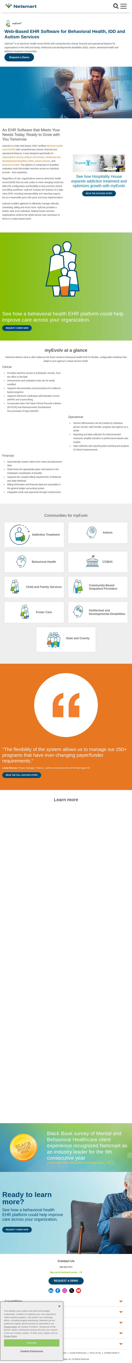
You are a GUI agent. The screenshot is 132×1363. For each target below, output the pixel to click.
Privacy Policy (10, 1327)
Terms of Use (95, 1353)
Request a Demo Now (17, 328)
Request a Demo (19, 57)
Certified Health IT (112, 1353)
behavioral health (10, 165)
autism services (42, 161)
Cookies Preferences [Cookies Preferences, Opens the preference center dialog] (31, 1351)
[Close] (59, 1306)
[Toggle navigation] (124, 6)
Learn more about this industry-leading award (76, 1162)
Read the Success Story (99, 193)
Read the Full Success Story (22, 775)
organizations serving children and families (23, 157)
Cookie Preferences (78, 1353)
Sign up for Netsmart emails (63, 1272)
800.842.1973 (66, 1267)
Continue (32, 1343)
